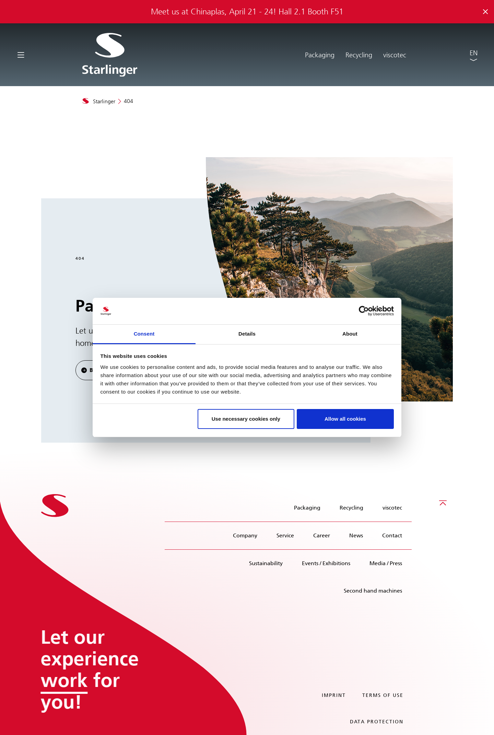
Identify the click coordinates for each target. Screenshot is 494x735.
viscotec (394, 55)
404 (128, 101)
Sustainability (266, 563)
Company (245, 535)
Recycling (358, 55)
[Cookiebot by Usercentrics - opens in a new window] (364, 311)
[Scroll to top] (443, 502)
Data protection (376, 722)
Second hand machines (373, 590)
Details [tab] (247, 334)
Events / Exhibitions (326, 563)
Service (285, 535)
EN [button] (474, 53)
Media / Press (385, 563)
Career (321, 535)
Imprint (334, 695)
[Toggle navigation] (21, 54)
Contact (392, 535)
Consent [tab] (144, 334)
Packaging (319, 55)
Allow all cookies (345, 419)
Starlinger (104, 101)
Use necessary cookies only (246, 419)
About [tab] (349, 334)
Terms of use (382, 695)
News (356, 535)
